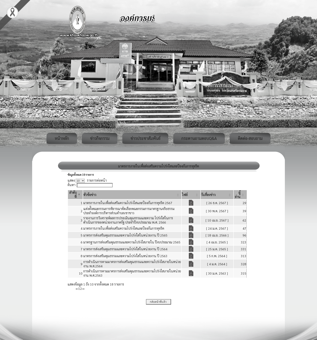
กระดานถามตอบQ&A (199, 138)
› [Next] (82, 288)
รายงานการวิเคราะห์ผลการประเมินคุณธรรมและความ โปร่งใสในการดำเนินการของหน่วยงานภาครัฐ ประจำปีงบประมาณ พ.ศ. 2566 (128, 220)
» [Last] (84, 288)
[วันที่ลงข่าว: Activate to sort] (217, 194)
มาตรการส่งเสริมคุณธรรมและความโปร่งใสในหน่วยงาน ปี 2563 (125, 256)
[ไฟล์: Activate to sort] (191, 194)
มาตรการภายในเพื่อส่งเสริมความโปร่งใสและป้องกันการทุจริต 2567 (127, 203)
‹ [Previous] (77, 288)
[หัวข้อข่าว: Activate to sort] (132, 194)
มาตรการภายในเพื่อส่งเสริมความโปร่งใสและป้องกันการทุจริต (123, 228)
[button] (89, 195)
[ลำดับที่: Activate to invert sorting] (75, 194)
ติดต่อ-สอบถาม (250, 138)
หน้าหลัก (62, 138)
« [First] (76, 288)
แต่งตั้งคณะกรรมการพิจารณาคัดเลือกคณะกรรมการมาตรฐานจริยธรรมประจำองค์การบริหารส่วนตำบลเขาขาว (128, 211)
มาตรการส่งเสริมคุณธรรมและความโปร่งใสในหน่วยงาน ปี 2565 (125, 235)
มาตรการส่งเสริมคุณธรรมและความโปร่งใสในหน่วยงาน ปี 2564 (125, 249)
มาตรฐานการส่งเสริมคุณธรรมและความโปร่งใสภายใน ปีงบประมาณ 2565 (131, 242)
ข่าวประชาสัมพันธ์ (145, 138)
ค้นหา (71, 185)
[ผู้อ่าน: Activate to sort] (240, 194)
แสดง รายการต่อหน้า (87, 180)
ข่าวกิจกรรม (99, 138)
